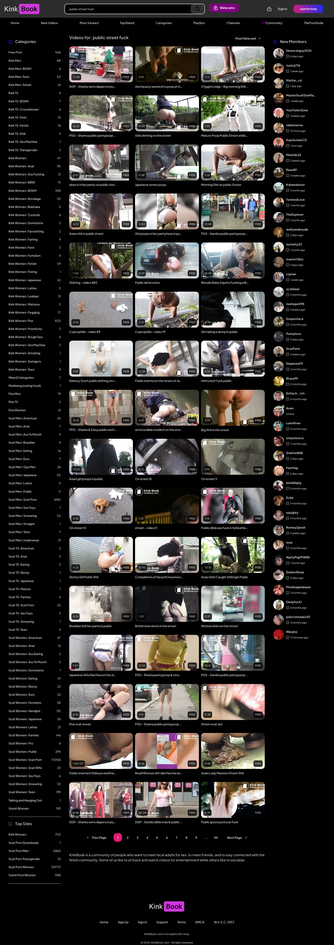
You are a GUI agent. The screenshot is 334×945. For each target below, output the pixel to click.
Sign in (282, 9)
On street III (143, 479)
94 (216, 837)
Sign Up (123, 922)
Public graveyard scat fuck (219, 822)
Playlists (199, 23)
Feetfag (292, 468)
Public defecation (147, 282)
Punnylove (293, 334)
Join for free (308, 9)
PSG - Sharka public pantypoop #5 (93, 135)
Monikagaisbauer (298, 587)
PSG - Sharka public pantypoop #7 (159, 724)
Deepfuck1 (294, 602)
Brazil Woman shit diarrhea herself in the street (159, 773)
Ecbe (290, 497)
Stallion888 (294, 453)
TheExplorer (295, 214)
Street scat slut (212, 724)
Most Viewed (89, 23)
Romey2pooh (295, 527)
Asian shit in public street (86, 233)
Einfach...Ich (295, 393)
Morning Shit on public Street (221, 184)
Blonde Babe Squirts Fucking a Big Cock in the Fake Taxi (225, 282)
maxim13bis (294, 259)
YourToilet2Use (297, 110)
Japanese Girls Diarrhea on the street (93, 675)
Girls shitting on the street (153, 135)
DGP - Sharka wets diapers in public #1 (93, 822)
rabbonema (294, 125)
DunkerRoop (295, 572)
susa (289, 542)
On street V (209, 479)
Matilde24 (293, 155)
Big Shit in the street (215, 430)
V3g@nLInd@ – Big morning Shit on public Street (225, 86)
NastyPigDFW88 (298, 557)
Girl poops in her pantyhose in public (159, 233)
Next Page (237, 837)
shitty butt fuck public (216, 381)
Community (271, 23)
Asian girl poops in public (86, 479)
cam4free (293, 423)
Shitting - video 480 (83, 282)
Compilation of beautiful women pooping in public (159, 577)
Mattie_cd (294, 80)
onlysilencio (295, 438)
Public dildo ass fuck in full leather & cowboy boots (225, 528)
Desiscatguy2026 (298, 50)
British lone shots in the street (155, 626)
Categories (164, 23)
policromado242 (298, 617)
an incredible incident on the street (159, 430)
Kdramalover (295, 184)
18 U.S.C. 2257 (224, 922)
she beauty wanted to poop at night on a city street (159, 86)
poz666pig (293, 483)
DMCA (199, 922)
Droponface (295, 319)
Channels (233, 23)
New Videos (49, 23)
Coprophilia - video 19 (150, 332)
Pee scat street (80, 724)
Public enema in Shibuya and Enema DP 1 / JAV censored (93, 773)
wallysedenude (297, 229)
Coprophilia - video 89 (84, 332)
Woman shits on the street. (220, 626)
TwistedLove (295, 199)
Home (15, 23)
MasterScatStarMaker (301, 95)
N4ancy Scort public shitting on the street (93, 381)
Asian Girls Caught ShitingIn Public (224, 577)
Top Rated (127, 23)
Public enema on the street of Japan (159, 381)
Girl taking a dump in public (219, 332)
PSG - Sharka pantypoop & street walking (159, 675)
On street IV (77, 528)
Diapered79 (294, 363)
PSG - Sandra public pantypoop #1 (225, 675)
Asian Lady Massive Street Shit (222, 773)
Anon (290, 408)
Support (162, 922)
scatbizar (292, 289)
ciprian (291, 274)
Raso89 (291, 170)
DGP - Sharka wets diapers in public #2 (93, 86)
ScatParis (293, 348)
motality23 (294, 244)
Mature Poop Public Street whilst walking (225, 135)
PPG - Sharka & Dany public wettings (93, 430)
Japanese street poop (150, 184)
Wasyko (291, 632)
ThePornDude (313, 23)
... (206, 837)
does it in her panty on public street (93, 184)
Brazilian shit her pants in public (90, 626)
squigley (292, 512)
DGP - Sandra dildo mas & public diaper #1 (159, 822)
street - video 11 (146, 528)
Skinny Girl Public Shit (84, 577)
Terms (181, 922)
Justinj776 (293, 65)
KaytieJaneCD (296, 140)
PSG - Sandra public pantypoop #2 (225, 233)
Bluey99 (292, 378)
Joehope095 (295, 304)
